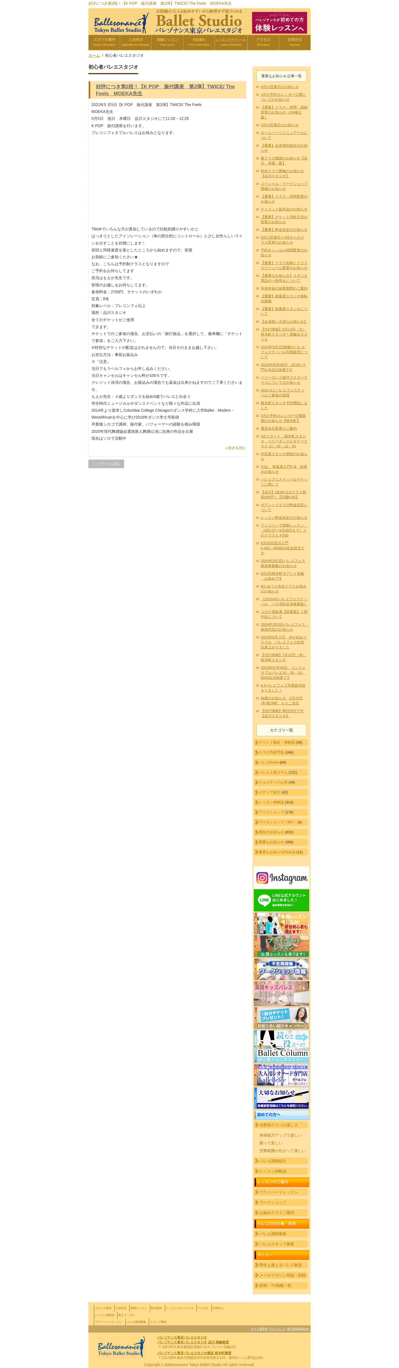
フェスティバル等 (273, 782)
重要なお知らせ (271, 842)
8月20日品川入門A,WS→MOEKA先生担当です (283, 548)
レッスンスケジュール (180, 1308)
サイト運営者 (259, 1328)
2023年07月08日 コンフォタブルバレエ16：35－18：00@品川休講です (283, 673)
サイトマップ (277, 1328)
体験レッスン (139, 1308)
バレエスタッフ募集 (276, 1244)
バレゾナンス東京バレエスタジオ (182, 1337)
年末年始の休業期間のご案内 (284, 288)
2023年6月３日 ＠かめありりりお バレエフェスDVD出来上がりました (284, 642)
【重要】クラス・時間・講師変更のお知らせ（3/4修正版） (284, 112)
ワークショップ (271, 812)
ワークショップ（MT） (277, 822)
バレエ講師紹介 (273, 1161)
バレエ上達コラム (273, 772)
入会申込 (121, 1308)
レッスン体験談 (271, 802)
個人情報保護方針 (298, 1328)
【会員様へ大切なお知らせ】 (284, 322)
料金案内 (156, 1308)
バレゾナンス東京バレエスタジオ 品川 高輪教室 (193, 1342)
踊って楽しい (271, 1143)
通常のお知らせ (271, 832)
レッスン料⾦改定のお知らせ (284, 518)
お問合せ (218, 1308)
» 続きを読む (235, 448)
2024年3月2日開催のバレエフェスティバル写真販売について (284, 352)
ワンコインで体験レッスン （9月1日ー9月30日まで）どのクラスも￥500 (284, 530)
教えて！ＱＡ (126, 1315)
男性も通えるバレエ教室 (280, 1265)
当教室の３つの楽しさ (278, 1125)
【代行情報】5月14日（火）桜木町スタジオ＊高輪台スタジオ (284, 334)
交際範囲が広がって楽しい (282, 1150)
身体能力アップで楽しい (280, 1135)
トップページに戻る (106, 463)
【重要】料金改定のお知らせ (284, 230)
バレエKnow (269, 762)
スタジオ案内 (103, 1308)
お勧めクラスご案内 (276, 1212)
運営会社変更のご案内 (279, 428)
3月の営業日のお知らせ (280, 125)
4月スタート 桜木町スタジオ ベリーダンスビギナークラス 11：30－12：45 (284, 441)
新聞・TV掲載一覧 (275, 1285)
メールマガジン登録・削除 (282, 1275)
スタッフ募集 (158, 1321)
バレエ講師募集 (273, 1234)
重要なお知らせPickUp (277, 852)
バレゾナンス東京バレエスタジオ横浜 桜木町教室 (194, 1353)
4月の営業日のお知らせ (280, 87)
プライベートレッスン (278, 1192)
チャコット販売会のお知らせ (284, 209)
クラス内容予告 (271, 752)
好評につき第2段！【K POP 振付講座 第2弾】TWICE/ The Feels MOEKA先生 (160, 3)
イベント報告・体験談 (277, 742)
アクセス (203, 1308)
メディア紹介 (269, 792)
